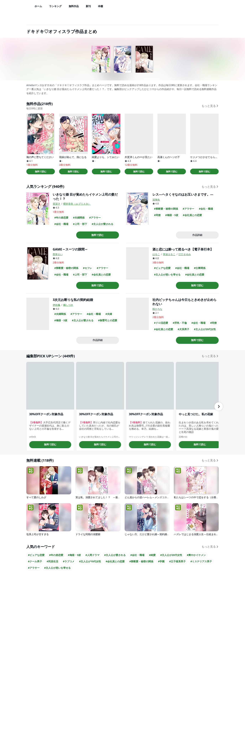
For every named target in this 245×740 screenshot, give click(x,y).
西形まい (58, 254)
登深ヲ (56, 203)
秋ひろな (157, 309)
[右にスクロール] (218, 406)
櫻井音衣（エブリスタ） (77, 203)
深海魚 (156, 199)
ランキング (55, 6)
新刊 (88, 6)
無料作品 (74, 6)
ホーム (38, 6)
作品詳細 (197, 235)
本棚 (100, 6)
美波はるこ (169, 254)
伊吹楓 (56, 305)
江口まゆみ (184, 254)
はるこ (156, 254)
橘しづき (68, 305)
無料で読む (40, 171)
